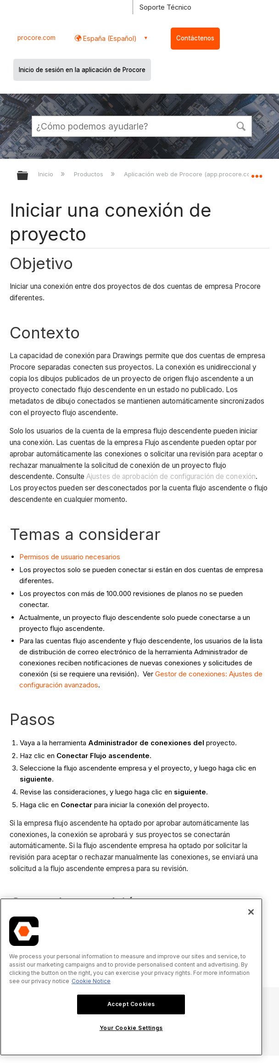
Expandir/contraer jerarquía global (28, 176)
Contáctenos (195, 38)
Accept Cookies (131, 1004)
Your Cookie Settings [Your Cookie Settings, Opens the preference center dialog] (131, 1027)
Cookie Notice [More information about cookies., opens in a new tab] (91, 981)
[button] (241, 125)
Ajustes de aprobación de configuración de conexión (171, 476)
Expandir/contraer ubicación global (256, 172)
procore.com (36, 37)
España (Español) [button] (109, 38)
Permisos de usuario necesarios (69, 556)
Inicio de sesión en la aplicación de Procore (82, 69)
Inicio (46, 174)
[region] (131, 977)
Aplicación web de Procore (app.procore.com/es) (196, 174)
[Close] (251, 912)
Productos (89, 174)
